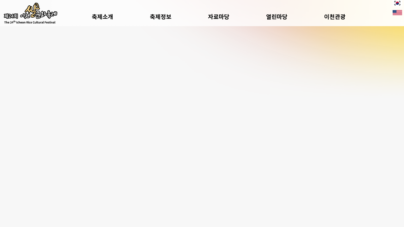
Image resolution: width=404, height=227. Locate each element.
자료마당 (218, 16)
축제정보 (160, 16)
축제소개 (102, 16)
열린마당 (277, 16)
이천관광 (335, 16)
